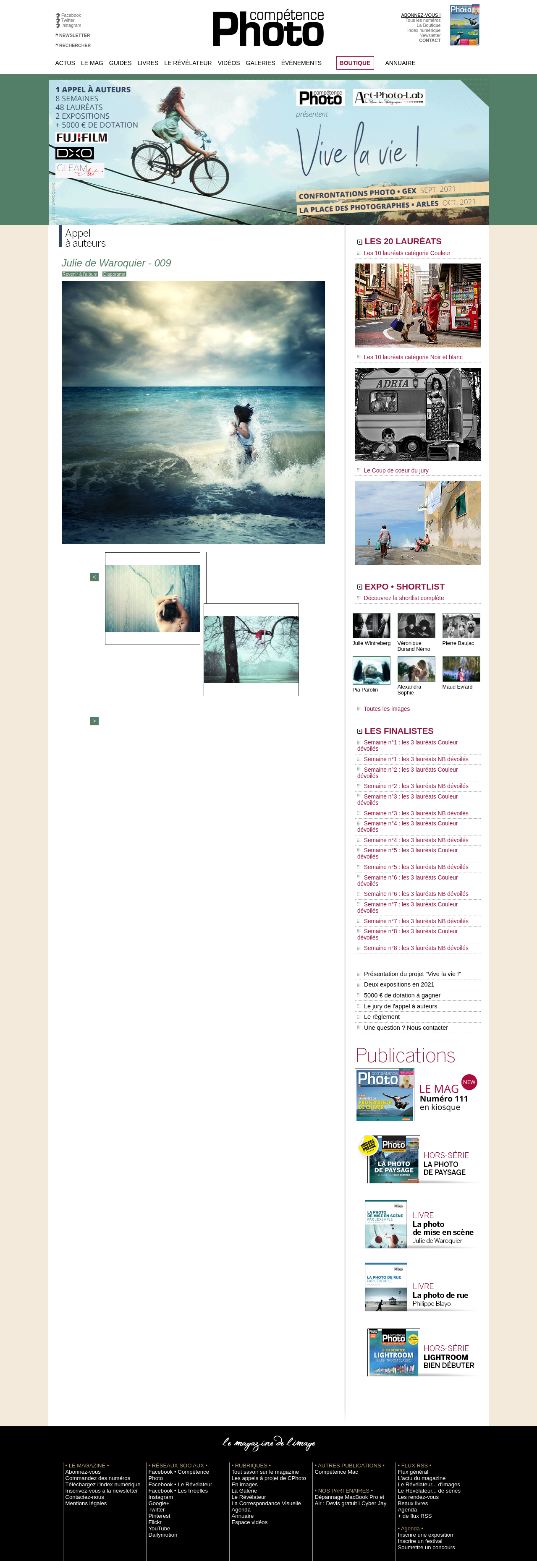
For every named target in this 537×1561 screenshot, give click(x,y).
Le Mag (92, 63)
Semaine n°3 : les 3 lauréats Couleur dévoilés (412, 764)
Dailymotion (160, 1419)
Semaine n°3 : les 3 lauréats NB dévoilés (407, 772)
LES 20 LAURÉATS (415, 242)
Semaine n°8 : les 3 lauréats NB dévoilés (407, 852)
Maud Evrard (457, 681)
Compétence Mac (332, 1362)
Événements (301, 63)
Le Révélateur (188, 63)
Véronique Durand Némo (413, 640)
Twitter (69, 20)
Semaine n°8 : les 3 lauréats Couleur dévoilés (412, 844)
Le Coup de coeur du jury (389, 467)
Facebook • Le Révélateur (174, 1369)
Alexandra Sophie (417, 681)
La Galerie (242, 1381)
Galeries (260, 63)
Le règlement (378, 910)
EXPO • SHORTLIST (417, 582)
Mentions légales (82, 1394)
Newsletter (429, 35)
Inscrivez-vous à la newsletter (94, 1381)
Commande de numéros (422, 1463)
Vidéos (229, 63)
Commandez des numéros (91, 1369)
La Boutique (429, 25)
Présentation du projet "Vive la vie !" (408, 875)
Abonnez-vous (79, 1362)
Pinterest (157, 1400)
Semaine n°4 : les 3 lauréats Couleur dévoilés (412, 780)
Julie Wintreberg (371, 637)
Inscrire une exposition (420, 1425)
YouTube (157, 1413)
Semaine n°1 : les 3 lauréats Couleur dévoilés (412, 732)
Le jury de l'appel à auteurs (396, 901)
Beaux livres (410, 1394)
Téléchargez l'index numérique (95, 1375)
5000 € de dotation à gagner (398, 893)
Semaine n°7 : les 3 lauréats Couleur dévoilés (412, 828)
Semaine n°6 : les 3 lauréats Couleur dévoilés (412, 812)
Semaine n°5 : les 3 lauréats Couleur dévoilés (412, 796)
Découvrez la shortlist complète (396, 594)
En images (242, 1375)
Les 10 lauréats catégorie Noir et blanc (404, 356)
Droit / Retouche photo (420, 1482)
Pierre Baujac (458, 637)
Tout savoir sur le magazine (259, 1362)
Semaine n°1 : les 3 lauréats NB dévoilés (407, 740)
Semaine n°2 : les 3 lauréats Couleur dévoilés (412, 748)
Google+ (157, 1388)
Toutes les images (381, 699)
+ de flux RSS (411, 1407)
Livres (148, 63)
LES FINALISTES (409, 720)
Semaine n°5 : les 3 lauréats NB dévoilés (407, 804)
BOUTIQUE (355, 63)
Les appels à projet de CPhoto (262, 1369)
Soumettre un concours (421, 1438)
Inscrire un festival (416, 1432)
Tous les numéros (423, 20)
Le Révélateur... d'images (423, 1375)
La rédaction (410, 1476)
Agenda (239, 1400)
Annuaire (400, 63)
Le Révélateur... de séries (423, 1381)
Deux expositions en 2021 (395, 884)
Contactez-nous (81, 1388)
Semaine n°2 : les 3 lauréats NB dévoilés (407, 756)
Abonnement (410, 1469)
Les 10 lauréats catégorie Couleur (399, 254)
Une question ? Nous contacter (401, 919)
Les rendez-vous (414, 1388)
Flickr (154, 1407)
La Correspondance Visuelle (260, 1394)
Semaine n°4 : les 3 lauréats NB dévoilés (407, 788)
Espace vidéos (246, 1413)
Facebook (72, 15)
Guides (120, 63)
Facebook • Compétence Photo (180, 1362)
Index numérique (423, 30)
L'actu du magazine (417, 1369)
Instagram (72, 25)
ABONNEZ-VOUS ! (420, 15)
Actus (65, 63)
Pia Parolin (365, 684)
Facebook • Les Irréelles (173, 1375)
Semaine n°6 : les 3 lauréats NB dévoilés (407, 820)
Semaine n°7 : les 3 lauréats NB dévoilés (407, 836)
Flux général (410, 1362)
